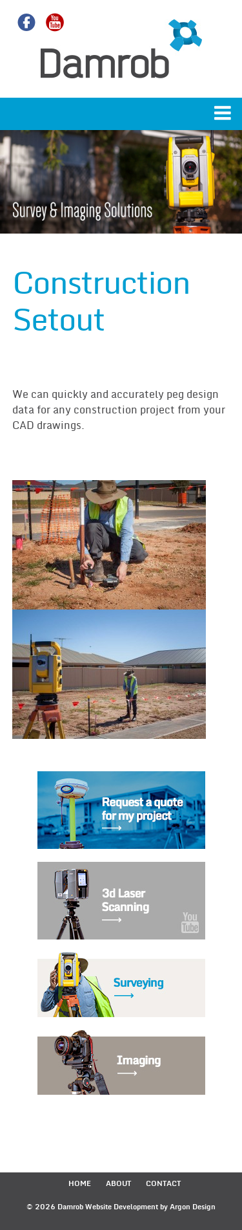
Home (79, 1183)
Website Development (121, 1207)
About (118, 1183)
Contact (163, 1183)
